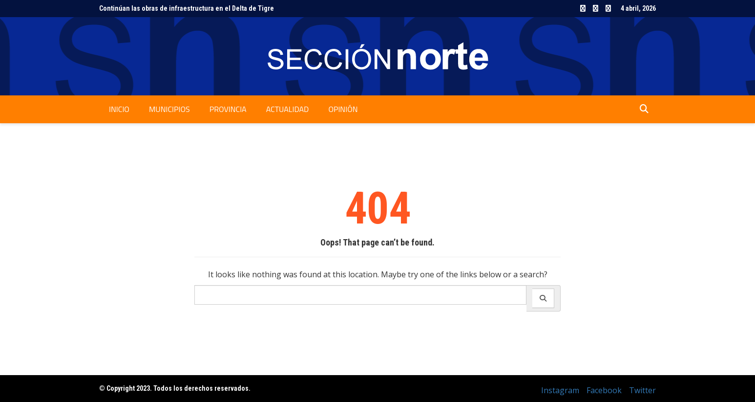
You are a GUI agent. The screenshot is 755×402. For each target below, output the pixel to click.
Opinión (342, 109)
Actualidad (287, 109)
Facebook (595, 8)
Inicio (119, 109)
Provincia (228, 109)
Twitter (608, 8)
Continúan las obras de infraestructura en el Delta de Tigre (186, 8)
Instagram (583, 8)
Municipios (169, 109)
